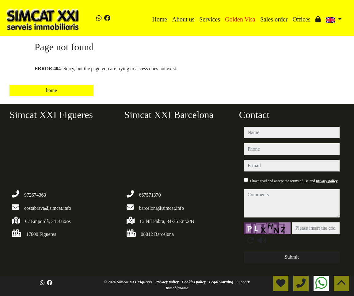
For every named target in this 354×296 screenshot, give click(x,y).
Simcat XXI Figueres (135, 281)
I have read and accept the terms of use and (293, 181)
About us (183, 19)
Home (159, 19)
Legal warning (221, 281)
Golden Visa (240, 19)
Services (209, 19)
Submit (292, 256)
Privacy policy (167, 281)
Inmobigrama (177, 288)
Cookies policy (194, 281)
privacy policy (326, 181)
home (51, 90)
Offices (301, 19)
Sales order (273, 19)
